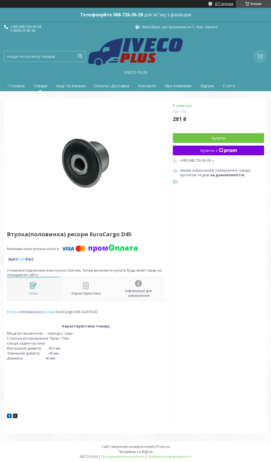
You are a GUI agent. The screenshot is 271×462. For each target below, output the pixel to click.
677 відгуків (224, 3)
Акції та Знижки (70, 85)
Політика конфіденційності (169, 456)
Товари (40, 85)
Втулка (13, 311)
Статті (229, 85)
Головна (17, 85)
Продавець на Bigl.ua (135, 451)
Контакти (147, 85)
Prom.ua (163, 446)
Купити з (218, 150)
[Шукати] (79, 56)
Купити (219, 138)
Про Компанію (178, 85)
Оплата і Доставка (111, 85)
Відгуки (207, 85)
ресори (48, 311)
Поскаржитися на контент (122, 456)
